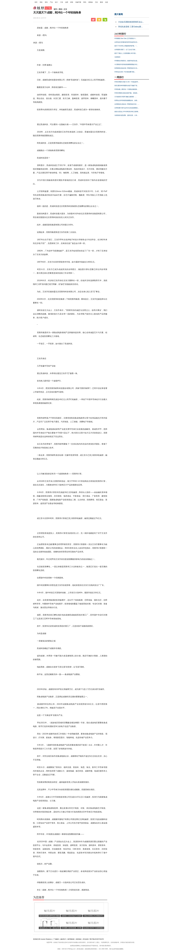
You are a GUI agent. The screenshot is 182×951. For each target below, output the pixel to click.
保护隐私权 (70, 939)
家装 (71, 2)
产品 (51, 2)
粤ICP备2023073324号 (96, 939)
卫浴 (96, 2)
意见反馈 (86, 939)
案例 (101, 2)
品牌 (66, 2)
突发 (41, 2)
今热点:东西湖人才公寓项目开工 (93, 916)
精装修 (90, 2)
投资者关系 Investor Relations (42, 939)
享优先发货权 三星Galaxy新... (130, 27)
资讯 (46, 2)
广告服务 (56, 939)
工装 (61, 2)
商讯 (84, 2)
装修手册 (78, 2)
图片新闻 (118, 14)
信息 (106, 2)
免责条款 (78, 939)
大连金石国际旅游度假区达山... (131, 22)
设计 (56, 2)
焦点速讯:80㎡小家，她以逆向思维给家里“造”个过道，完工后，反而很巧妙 (49, 930)
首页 (36, 2)
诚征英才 (63, 939)
